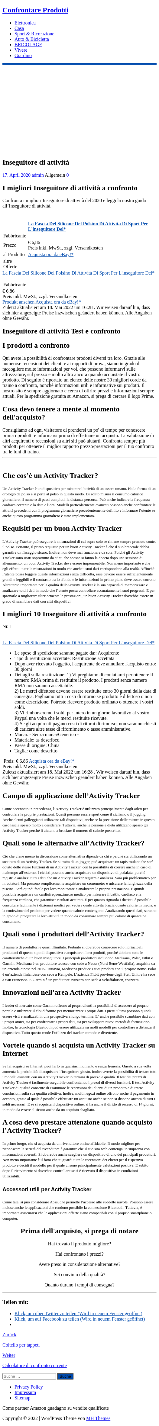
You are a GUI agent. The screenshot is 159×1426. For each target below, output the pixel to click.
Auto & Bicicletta (32, 39)
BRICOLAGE (28, 44)
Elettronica (25, 22)
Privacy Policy (29, 1386)
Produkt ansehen (18, 301)
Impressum (25, 1392)
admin (38, 175)
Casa (19, 28)
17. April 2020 (16, 175)
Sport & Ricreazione (34, 33)
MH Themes (98, 1418)
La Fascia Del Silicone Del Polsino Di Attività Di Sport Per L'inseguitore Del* (78, 272)
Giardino (23, 55)
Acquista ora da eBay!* (51, 254)
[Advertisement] (79, 110)
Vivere (21, 50)
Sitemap (22, 1397)
